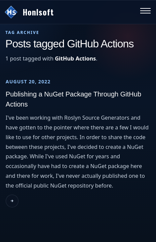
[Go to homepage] (68, 12)
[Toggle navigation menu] (145, 12)
